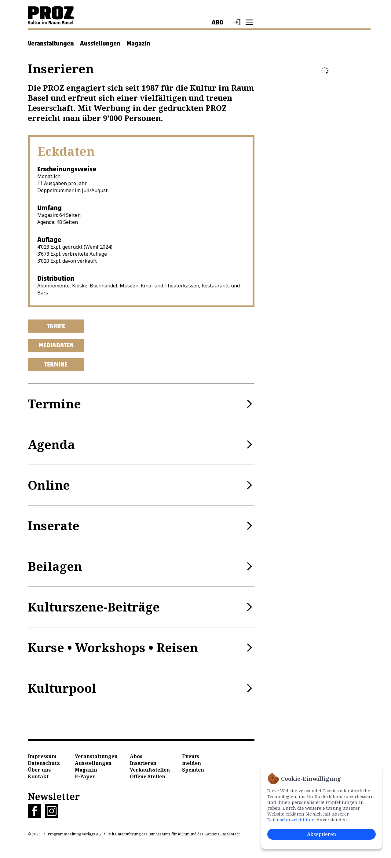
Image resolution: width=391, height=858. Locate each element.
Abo (217, 22)
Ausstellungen (100, 43)
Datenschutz (44, 763)
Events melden (191, 759)
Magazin (138, 43)
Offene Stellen (147, 776)
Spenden (193, 769)
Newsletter (54, 796)
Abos (136, 756)
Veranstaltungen (51, 43)
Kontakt (38, 776)
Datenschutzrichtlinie (290, 820)
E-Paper (85, 776)
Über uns (39, 769)
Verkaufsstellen (150, 769)
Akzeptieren (321, 834)
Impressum (42, 756)
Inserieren (143, 763)
